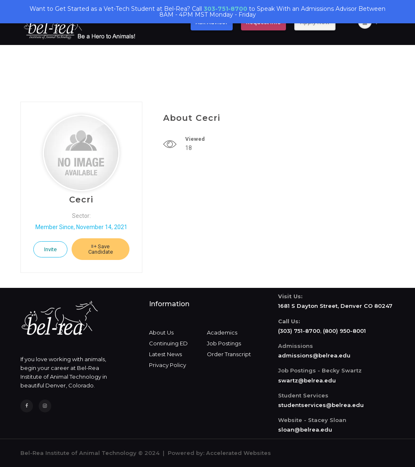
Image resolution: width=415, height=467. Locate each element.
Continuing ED (168, 343)
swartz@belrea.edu (307, 380)
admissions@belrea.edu (314, 355)
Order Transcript (229, 354)
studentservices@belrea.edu (321, 405)
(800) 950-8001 (344, 330)
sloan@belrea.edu (305, 429)
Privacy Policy (167, 365)
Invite (50, 249)
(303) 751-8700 (299, 330)
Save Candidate (100, 249)
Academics (222, 332)
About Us (161, 332)
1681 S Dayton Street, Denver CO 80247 (335, 305)
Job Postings (224, 343)
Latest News (165, 354)
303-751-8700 (225, 8)
